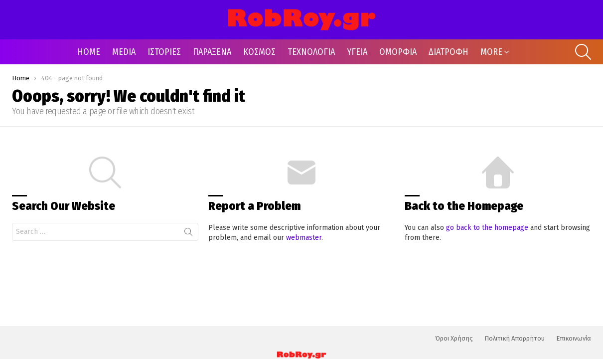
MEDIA (124, 51)
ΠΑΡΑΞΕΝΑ (212, 51)
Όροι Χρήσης (454, 338)
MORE (491, 51)
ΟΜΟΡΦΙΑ (398, 51)
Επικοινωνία (573, 338)
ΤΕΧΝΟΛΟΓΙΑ (311, 51)
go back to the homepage (487, 227)
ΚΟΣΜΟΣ (259, 51)
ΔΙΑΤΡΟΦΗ (448, 51)
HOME (88, 51)
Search (188, 234)
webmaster (303, 237)
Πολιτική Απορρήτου (514, 338)
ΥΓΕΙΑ (357, 51)
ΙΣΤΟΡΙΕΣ (164, 51)
